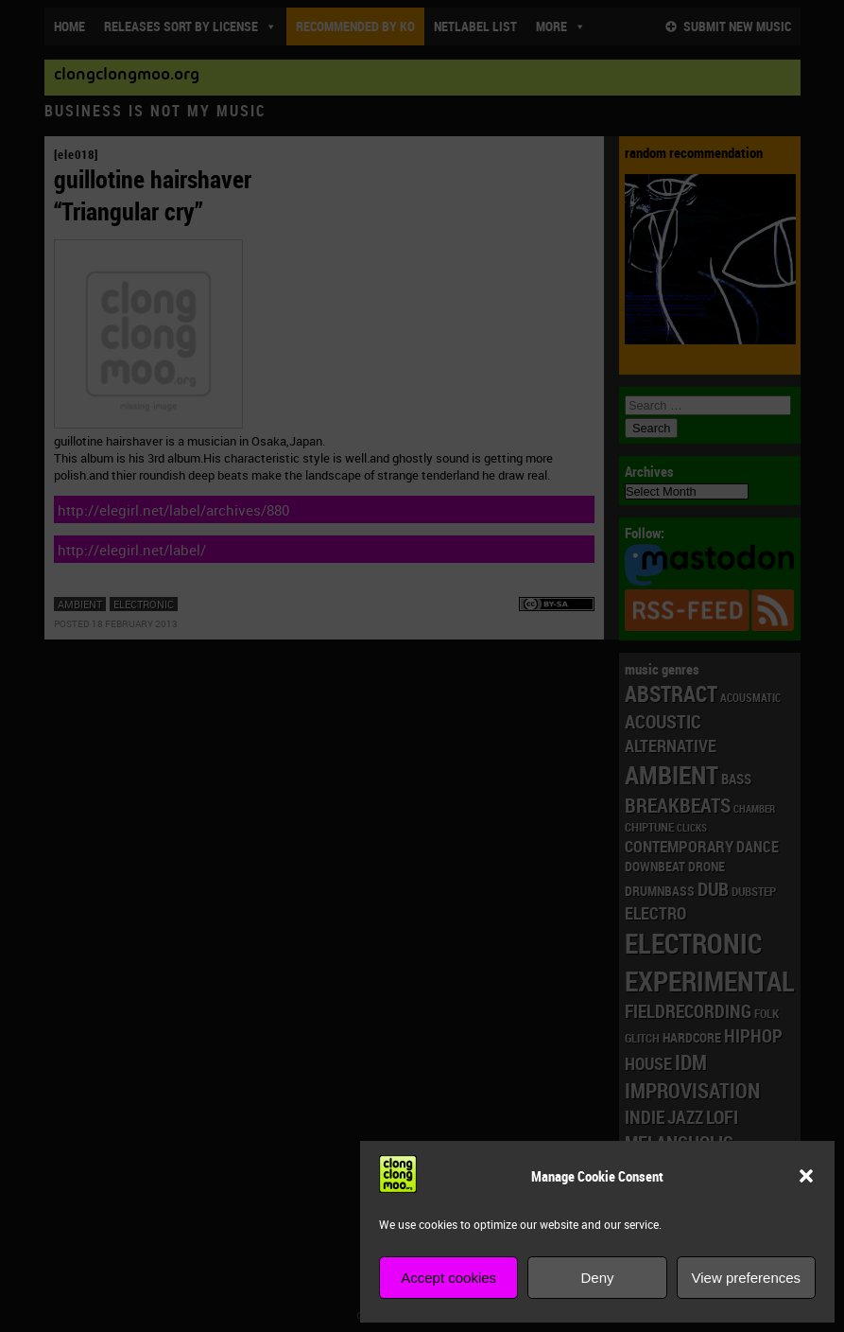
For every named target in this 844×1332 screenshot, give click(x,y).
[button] (806, 1175)
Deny (596, 1278)
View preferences (746, 1278)
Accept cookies (448, 1278)
